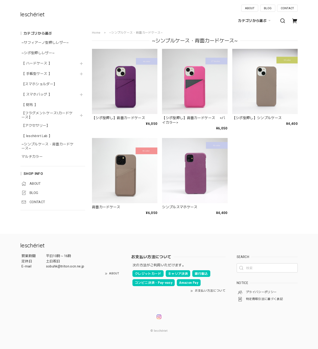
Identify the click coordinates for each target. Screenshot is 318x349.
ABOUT (249, 8)
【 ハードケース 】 (36, 63)
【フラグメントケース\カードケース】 (47, 115)
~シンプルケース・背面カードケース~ (47, 146)
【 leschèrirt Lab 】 (36, 136)
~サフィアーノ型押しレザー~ (45, 43)
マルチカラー (32, 157)
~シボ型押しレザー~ (38, 53)
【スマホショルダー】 (39, 84)
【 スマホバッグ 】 (36, 95)
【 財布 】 (29, 105)
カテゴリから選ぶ (255, 20)
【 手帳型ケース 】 (38, 74)
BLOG (268, 8)
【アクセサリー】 (35, 126)
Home (96, 32)
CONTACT (287, 8)
